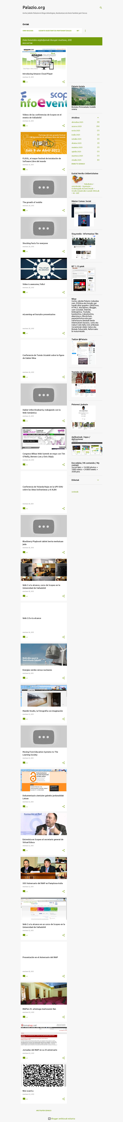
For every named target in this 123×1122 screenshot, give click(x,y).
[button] (63, 82)
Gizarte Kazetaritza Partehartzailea (55, 30)
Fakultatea (88, 184)
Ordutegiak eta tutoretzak (82, 189)
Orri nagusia (28, 30)
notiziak (75, 492)
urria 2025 (76, 130)
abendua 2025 (77, 122)
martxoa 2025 (77, 156)
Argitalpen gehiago (43, 1110)
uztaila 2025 (76, 139)
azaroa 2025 (77, 126)
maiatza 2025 (77, 147)
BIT (78, 30)
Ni (74, 193)
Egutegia (86, 186)
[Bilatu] (100, 8)
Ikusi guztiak (27, 43)
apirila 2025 (76, 152)
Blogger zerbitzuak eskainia (61, 1119)
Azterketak (76, 186)
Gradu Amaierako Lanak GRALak (85, 191)
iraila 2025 (76, 135)
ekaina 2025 (77, 143)
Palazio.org (34, 7)
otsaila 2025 (76, 160)
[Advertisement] (79, 64)
